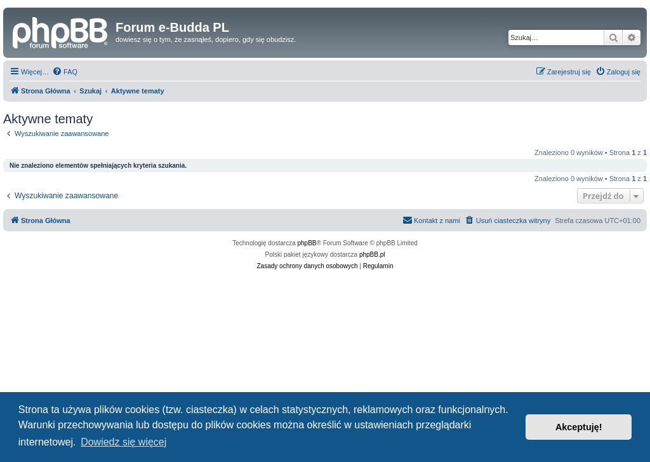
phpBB (307, 243)
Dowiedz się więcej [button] (123, 442)
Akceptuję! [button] (578, 427)
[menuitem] (64, 71)
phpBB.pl (372, 254)
